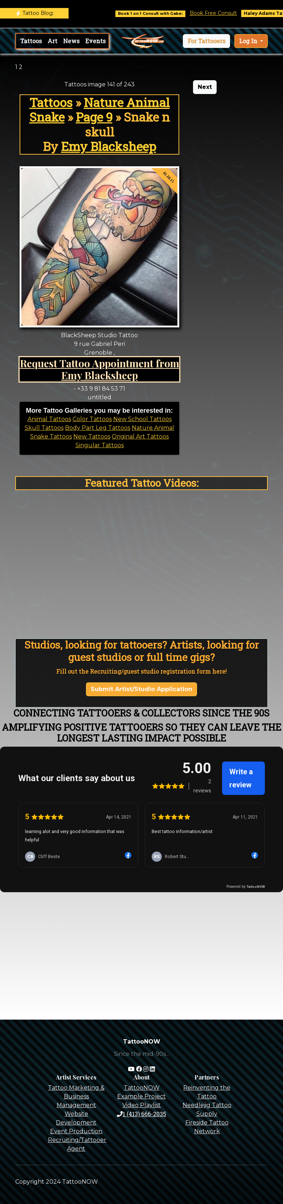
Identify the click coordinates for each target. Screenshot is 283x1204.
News (71, 41)
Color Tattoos (92, 419)
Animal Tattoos (49, 419)
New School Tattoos (142, 419)
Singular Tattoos (99, 445)
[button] (206, 41)
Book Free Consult (223, 13)
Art (52, 41)
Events (95, 41)
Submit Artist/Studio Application (141, 689)
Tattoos (31, 41)
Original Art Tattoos (140, 436)
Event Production (76, 1131)
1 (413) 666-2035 (141, 1114)
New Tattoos (91, 436)
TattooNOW (142, 1087)
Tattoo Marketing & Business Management (76, 1096)
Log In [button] (249, 41)
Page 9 (94, 117)
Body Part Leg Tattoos (97, 427)
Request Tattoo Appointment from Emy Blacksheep (99, 369)
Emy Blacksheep (108, 146)
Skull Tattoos (44, 427)
